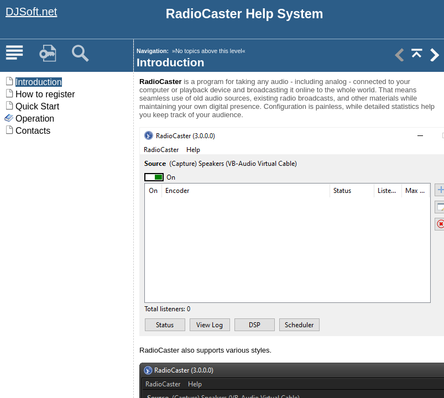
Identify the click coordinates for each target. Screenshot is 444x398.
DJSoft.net (31, 12)
